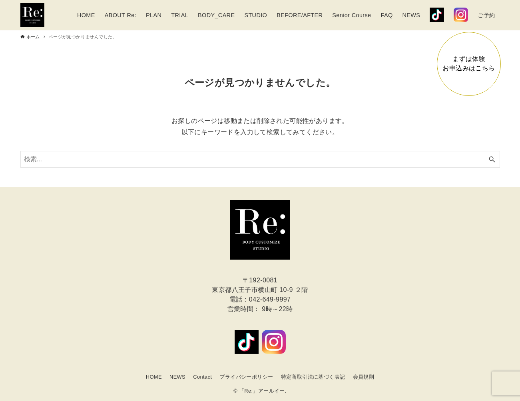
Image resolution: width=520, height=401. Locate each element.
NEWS (177, 377)
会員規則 (364, 377)
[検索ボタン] (492, 159)
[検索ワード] (260, 159)
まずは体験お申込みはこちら (468, 63)
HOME (154, 377)
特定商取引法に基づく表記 (313, 377)
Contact (202, 377)
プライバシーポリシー (246, 377)
